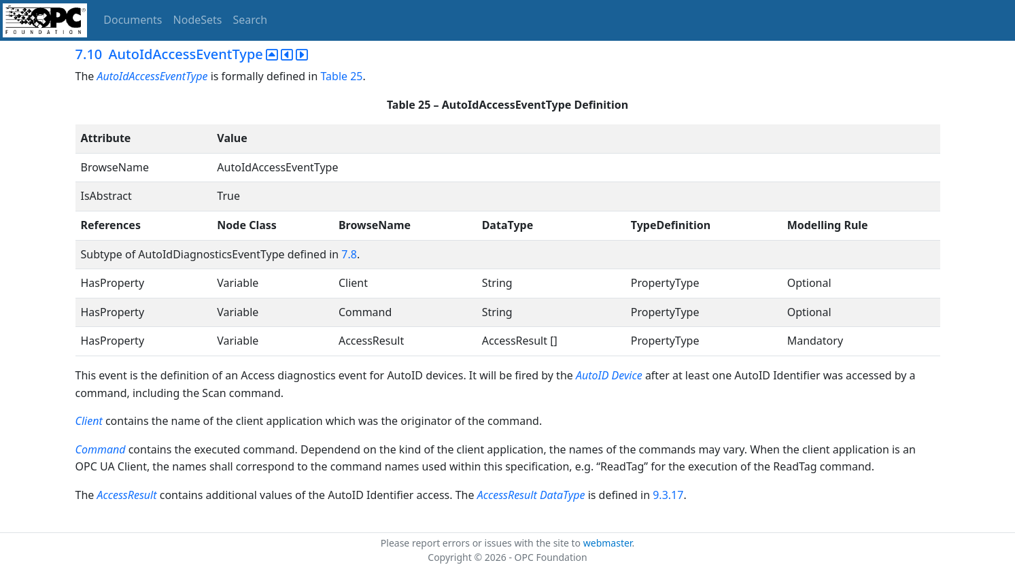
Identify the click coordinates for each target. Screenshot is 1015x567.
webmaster (607, 542)
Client (89, 420)
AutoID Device (610, 375)
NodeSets (197, 19)
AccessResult (126, 494)
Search (250, 19)
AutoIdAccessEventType (153, 76)
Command (100, 449)
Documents (132, 19)
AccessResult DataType (531, 494)
